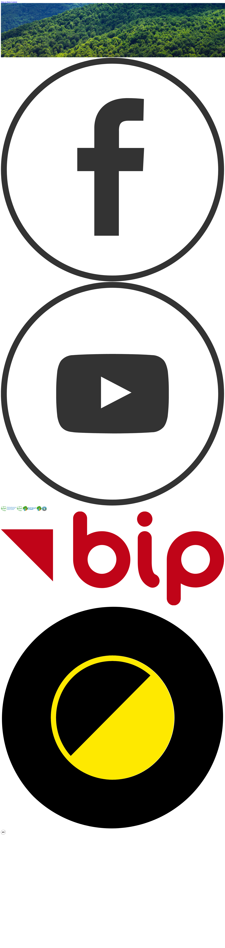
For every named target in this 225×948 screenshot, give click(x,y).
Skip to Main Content (9, 2)
